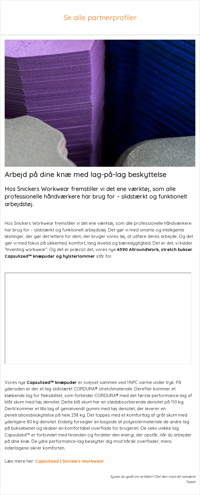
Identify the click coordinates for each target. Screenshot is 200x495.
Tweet (190, 482)
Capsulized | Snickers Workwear (69, 461)
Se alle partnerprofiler (100, 17)
